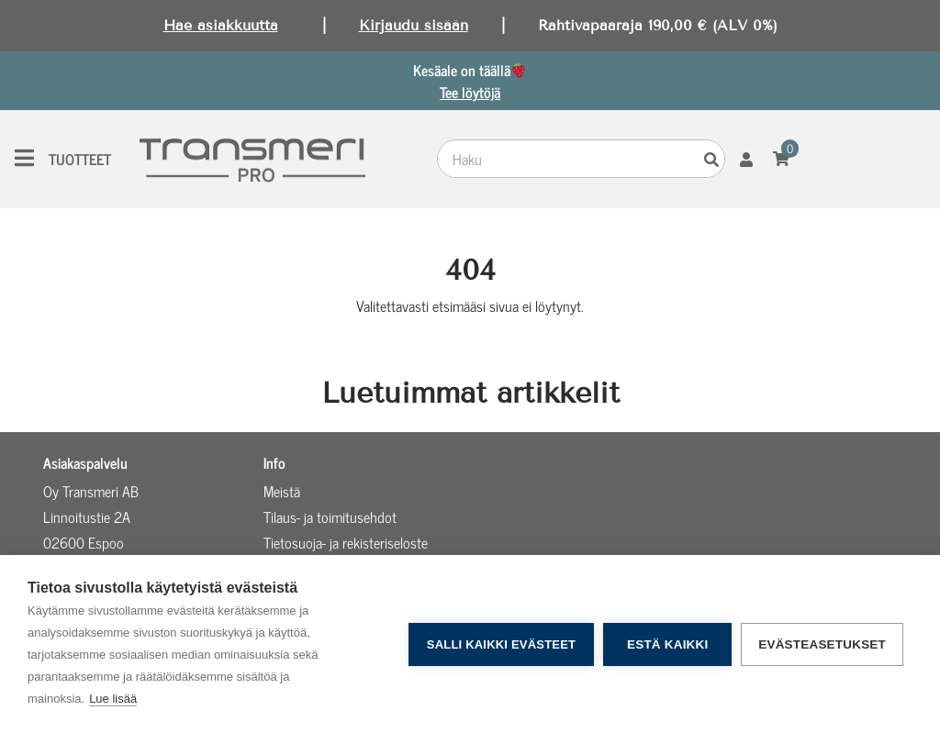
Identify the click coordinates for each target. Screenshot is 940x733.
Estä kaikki (667, 644)
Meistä (281, 491)
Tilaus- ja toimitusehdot (330, 516)
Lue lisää (113, 698)
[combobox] (568, 158)
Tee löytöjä (470, 92)
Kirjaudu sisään (413, 25)
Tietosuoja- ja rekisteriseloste (345, 542)
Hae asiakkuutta (220, 25)
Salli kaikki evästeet (501, 644)
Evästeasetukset (822, 644)
